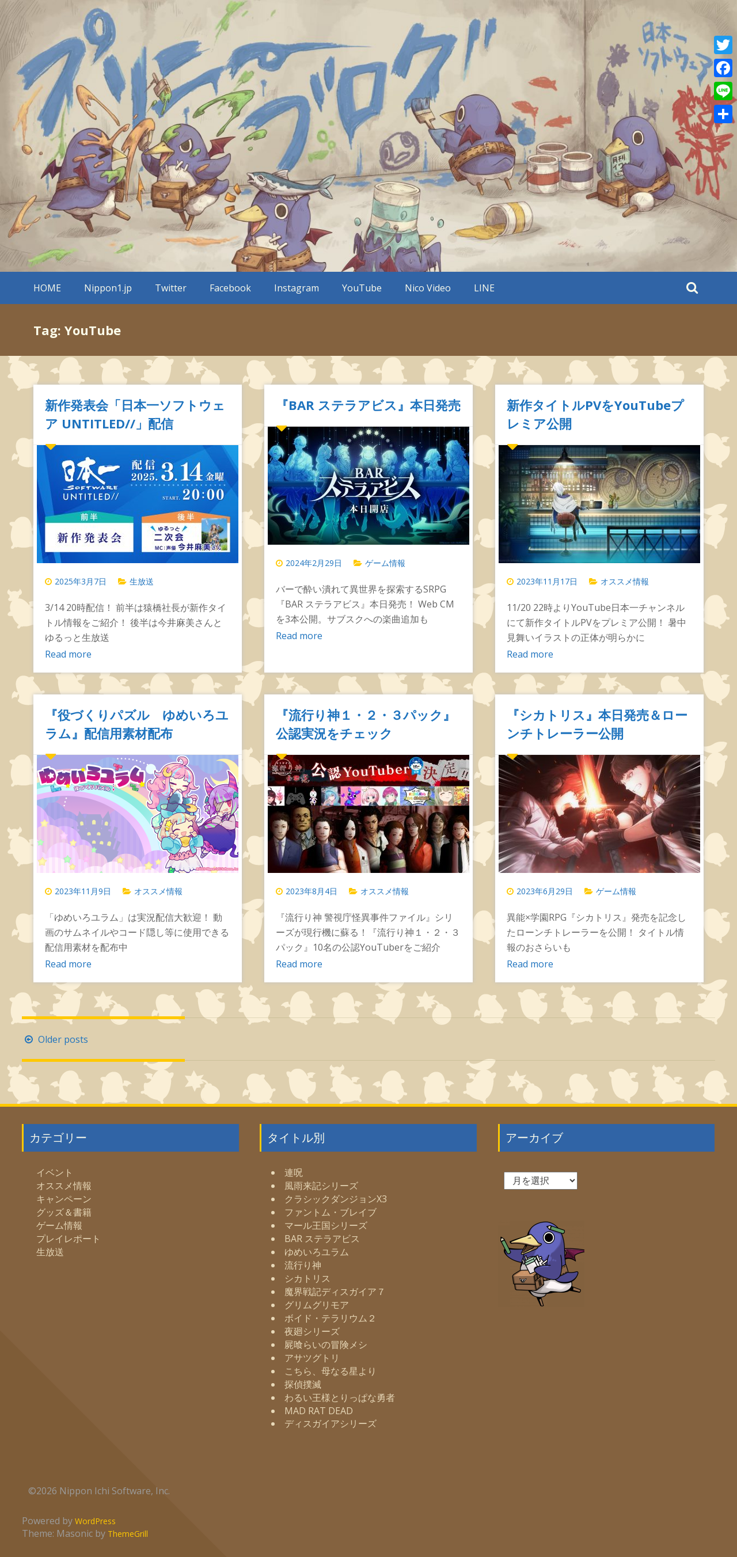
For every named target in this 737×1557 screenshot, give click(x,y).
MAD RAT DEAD (318, 1410)
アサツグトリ (312, 1357)
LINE (484, 288)
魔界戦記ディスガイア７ (335, 1291)
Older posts (55, 1039)
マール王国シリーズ (325, 1225)
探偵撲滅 (302, 1384)
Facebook (230, 288)
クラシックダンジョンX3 (335, 1199)
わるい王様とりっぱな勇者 (339, 1397)
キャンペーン (64, 1199)
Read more (68, 654)
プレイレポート (68, 1238)
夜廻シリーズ (312, 1331)
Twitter (171, 288)
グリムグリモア (316, 1304)
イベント (54, 1172)
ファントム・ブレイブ (330, 1212)
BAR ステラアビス (322, 1238)
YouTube (362, 288)
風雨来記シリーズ (321, 1185)
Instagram (296, 288)
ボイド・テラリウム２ (330, 1318)
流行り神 (302, 1265)
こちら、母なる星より (330, 1371)
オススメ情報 (625, 581)
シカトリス (307, 1278)
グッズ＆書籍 (64, 1212)
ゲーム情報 (385, 562)
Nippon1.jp (108, 288)
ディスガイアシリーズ (330, 1423)
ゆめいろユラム (316, 1251)
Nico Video (428, 288)
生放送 (142, 581)
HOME (47, 288)
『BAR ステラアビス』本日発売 (368, 404)
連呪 (293, 1172)
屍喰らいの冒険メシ (325, 1344)
